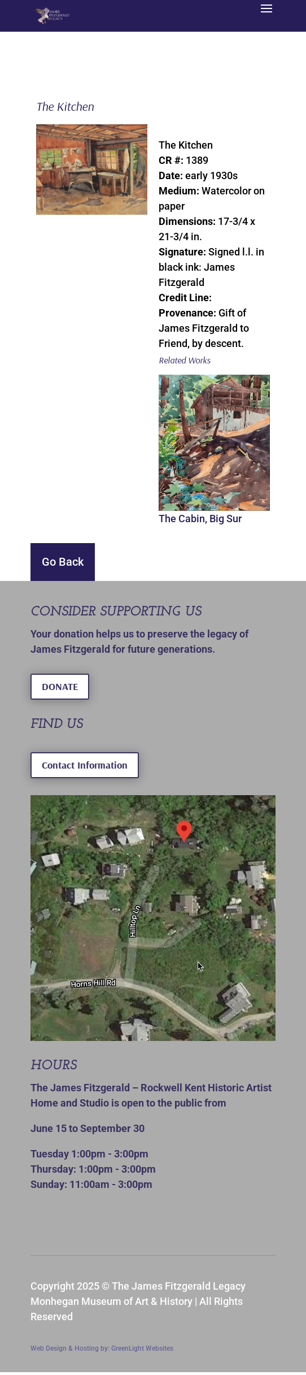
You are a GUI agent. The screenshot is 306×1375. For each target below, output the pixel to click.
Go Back (63, 562)
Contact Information (85, 764)
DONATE (60, 686)
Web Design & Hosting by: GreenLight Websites (101, 1348)
